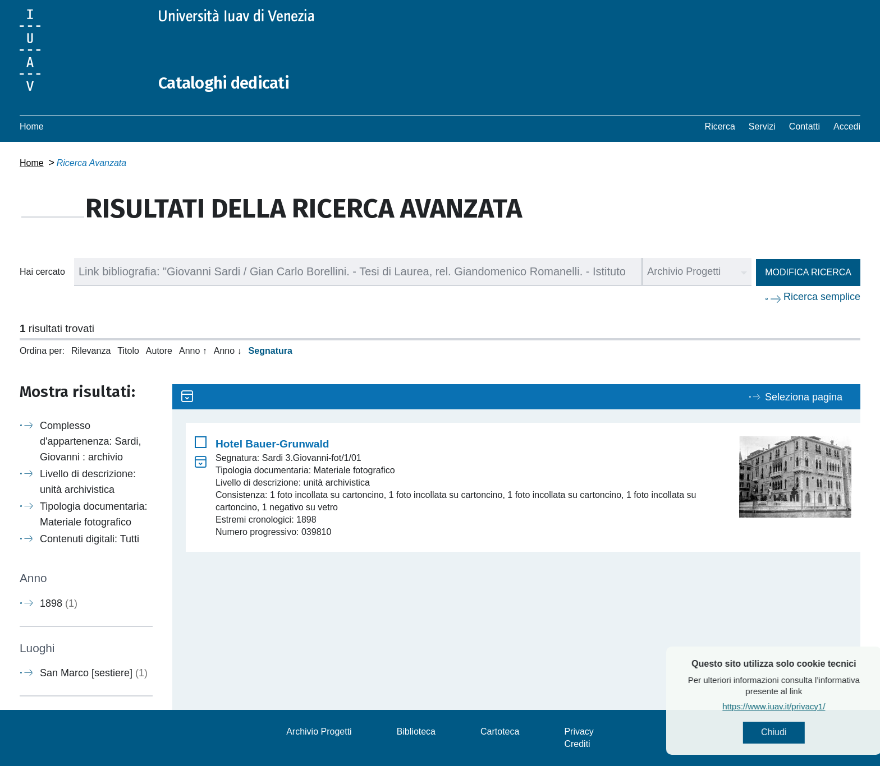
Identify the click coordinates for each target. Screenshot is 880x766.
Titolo (128, 351)
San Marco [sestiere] (94, 673)
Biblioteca (416, 731)
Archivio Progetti (319, 731)
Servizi (762, 126)
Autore (159, 351)
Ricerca (720, 126)
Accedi (846, 126)
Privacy (578, 731)
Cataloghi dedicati (225, 83)
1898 (58, 603)
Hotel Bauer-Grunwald (272, 444)
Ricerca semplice (821, 296)
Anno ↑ (193, 351)
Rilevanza (91, 351)
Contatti (804, 126)
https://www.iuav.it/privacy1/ (799, 707)
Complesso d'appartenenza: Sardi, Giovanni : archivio (90, 441)
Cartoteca (499, 731)
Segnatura (270, 351)
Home (32, 126)
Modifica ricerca (808, 272)
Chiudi (799, 732)
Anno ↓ (228, 351)
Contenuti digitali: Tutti (89, 538)
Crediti (577, 744)
